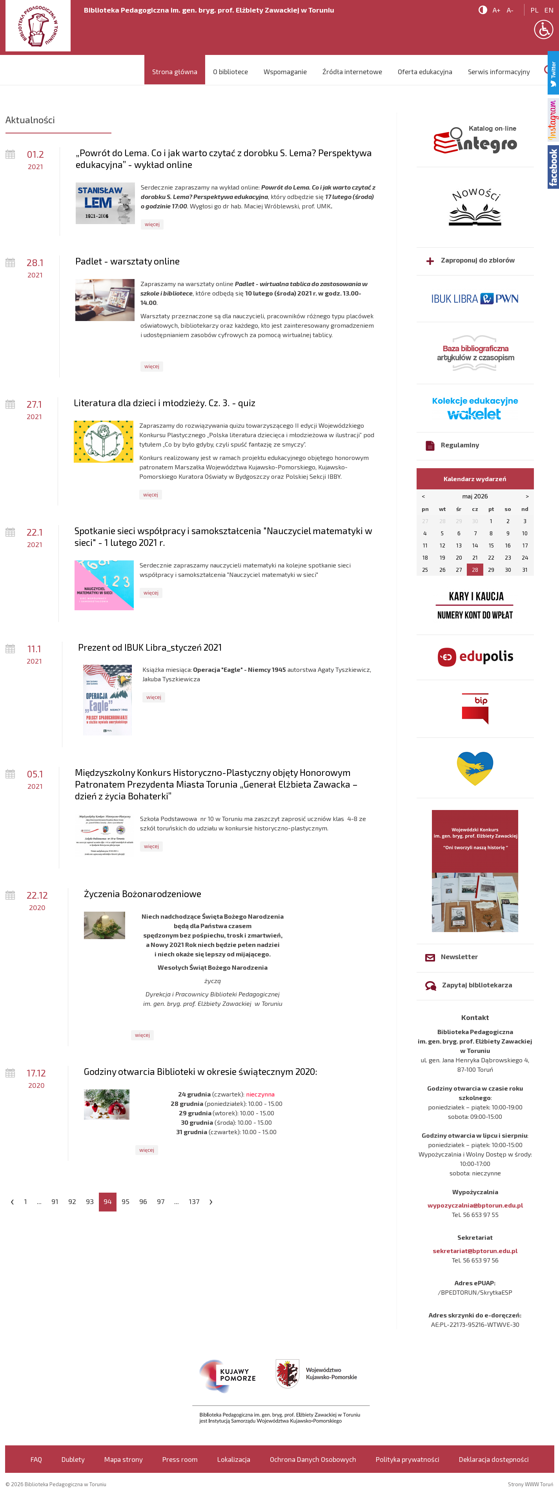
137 (194, 1201)
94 (108, 1201)
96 (143, 1201)
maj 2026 (475, 496)
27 (459, 569)
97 (160, 1201)
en (549, 9)
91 (54, 1201)
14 (475, 545)
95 (125, 1201)
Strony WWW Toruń (531, 1484)
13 (459, 545)
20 (459, 557)
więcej (152, 224)
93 (90, 1201)
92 (72, 1201)
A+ (497, 9)
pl (534, 9)
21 (475, 557)
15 (491, 545)
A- (510, 9)
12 (442, 545)
